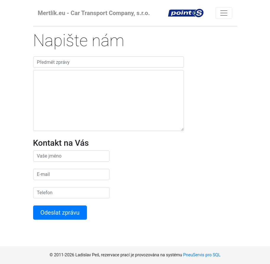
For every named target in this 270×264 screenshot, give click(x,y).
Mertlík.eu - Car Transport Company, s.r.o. (94, 13)
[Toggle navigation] (224, 13)
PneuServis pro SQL (201, 254)
